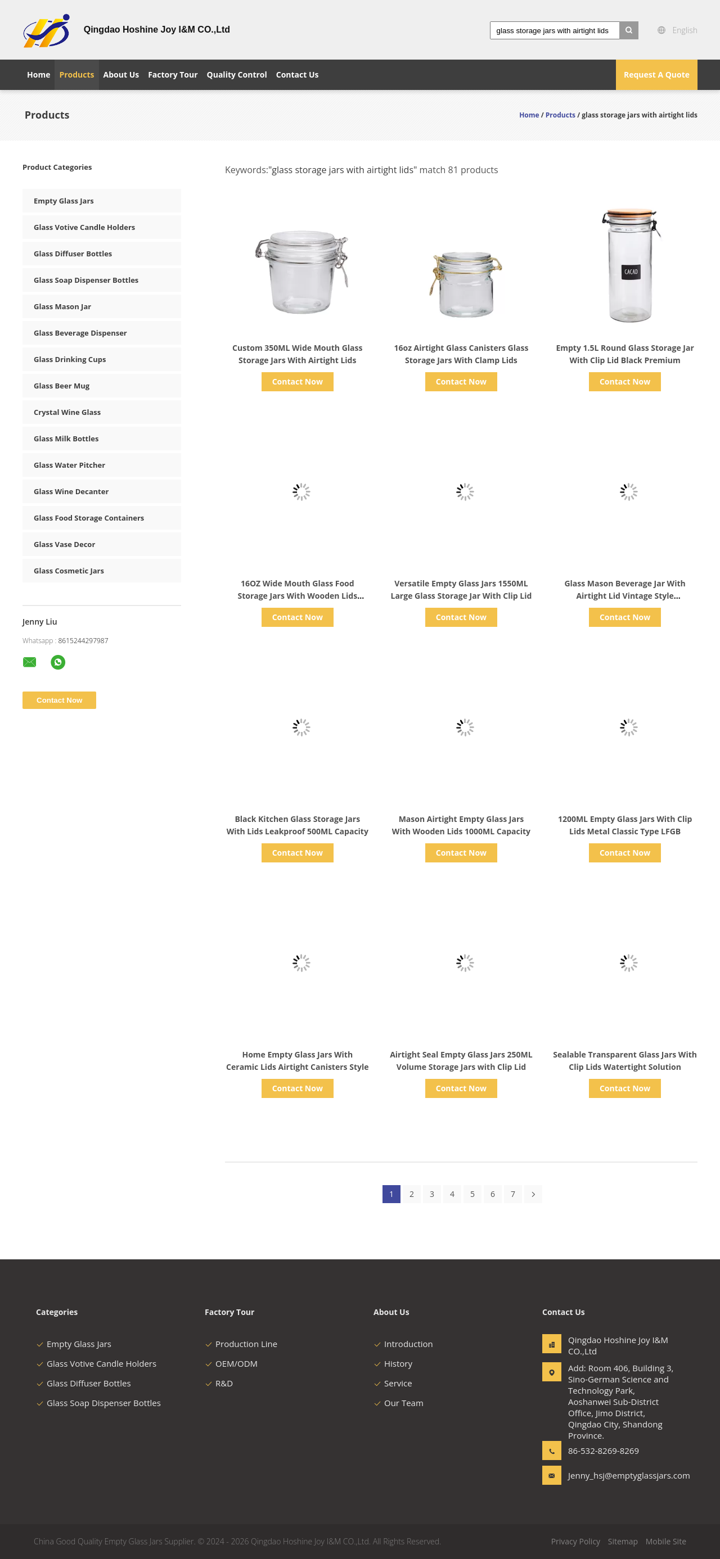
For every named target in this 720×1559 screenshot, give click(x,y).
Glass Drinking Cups (70, 359)
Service (393, 1383)
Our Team (399, 1402)
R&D (219, 1383)
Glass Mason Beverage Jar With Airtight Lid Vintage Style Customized (624, 595)
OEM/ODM (231, 1363)
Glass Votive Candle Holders (84, 227)
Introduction (403, 1343)
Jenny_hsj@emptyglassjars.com (603, 1475)
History (393, 1363)
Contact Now (297, 381)
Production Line (241, 1343)
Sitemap (623, 1541)
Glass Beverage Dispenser (80, 333)
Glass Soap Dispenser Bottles (86, 280)
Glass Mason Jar (62, 306)
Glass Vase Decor (64, 544)
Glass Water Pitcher (69, 465)
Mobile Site (666, 1541)
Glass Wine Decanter (71, 491)
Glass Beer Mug (61, 386)
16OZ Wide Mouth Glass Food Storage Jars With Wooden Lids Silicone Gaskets (297, 595)
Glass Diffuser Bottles (73, 253)
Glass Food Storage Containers (89, 518)
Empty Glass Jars (64, 201)
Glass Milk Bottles (66, 438)
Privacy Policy (575, 1541)
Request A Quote (657, 74)
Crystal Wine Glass (67, 412)
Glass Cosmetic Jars (69, 571)
